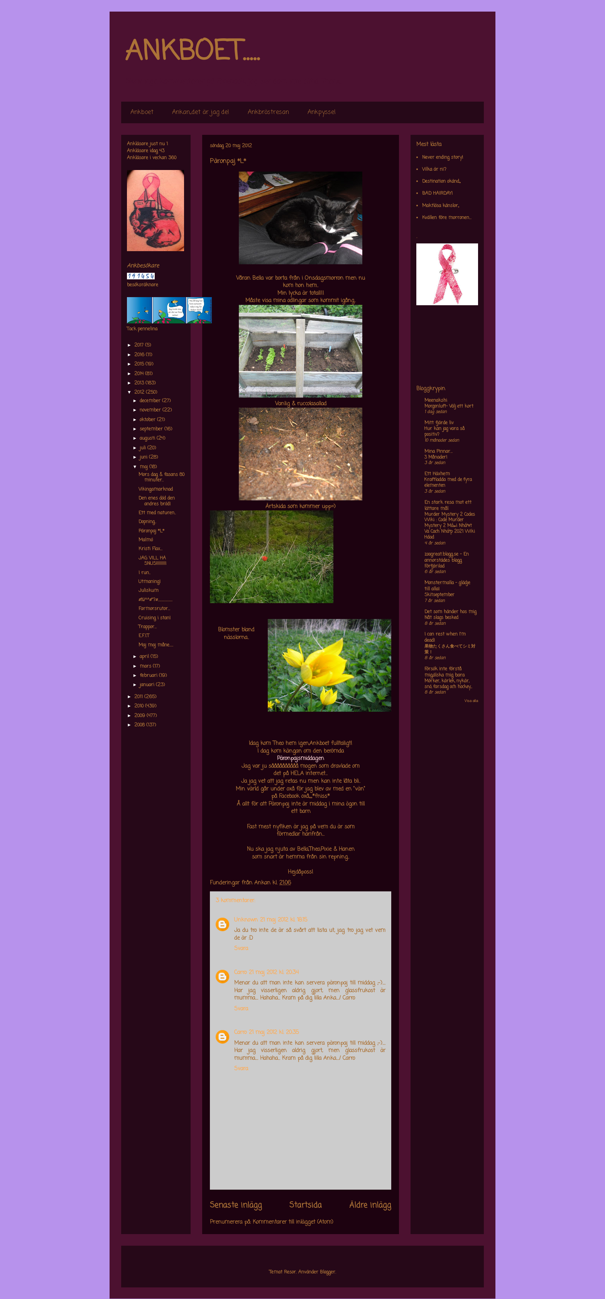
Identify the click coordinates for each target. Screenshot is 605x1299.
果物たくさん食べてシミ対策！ (449, 649)
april (145, 656)
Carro (240, 973)
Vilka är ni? (434, 169)
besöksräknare (142, 285)
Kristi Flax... (150, 549)
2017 (139, 345)
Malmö (146, 540)
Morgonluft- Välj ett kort (448, 406)
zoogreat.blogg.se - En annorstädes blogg (446, 557)
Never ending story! (442, 157)
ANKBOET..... (192, 52)
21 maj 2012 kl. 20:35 (274, 1033)
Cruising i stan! (155, 618)
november (151, 410)
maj (144, 467)
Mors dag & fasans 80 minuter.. (161, 477)
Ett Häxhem (437, 474)
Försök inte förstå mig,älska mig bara (444, 672)
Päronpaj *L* (151, 531)
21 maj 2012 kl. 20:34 (274, 973)
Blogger (327, 1272)
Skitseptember (439, 595)
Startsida (305, 1205)
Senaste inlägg (236, 1205)
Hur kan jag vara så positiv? (444, 431)
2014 (139, 374)
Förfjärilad (434, 566)
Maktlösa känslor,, (440, 205)
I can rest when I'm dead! (445, 637)
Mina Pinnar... (438, 451)
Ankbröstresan (268, 112)
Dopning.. (147, 522)
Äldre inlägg (370, 1205)
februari (149, 675)
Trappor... (148, 627)
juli (143, 448)
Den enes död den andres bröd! (157, 501)
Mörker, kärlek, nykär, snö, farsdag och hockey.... (448, 684)
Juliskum (149, 590)
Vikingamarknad (156, 489)
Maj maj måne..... (156, 645)
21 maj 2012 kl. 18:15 (283, 920)
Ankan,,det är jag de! (200, 112)
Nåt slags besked (441, 617)
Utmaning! (150, 581)
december (151, 401)
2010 (139, 706)
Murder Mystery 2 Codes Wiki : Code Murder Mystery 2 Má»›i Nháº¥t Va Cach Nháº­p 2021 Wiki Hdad (449, 526)
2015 (139, 364)
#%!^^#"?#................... (155, 600)
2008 (140, 725)
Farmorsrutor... (154, 608)
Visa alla (471, 701)
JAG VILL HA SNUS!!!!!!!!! (152, 561)
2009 (140, 715)
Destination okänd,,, (441, 181)
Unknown (246, 920)
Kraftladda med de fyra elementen (448, 482)
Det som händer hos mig (450, 612)
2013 (139, 383)
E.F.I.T (144, 635)
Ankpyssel (322, 112)
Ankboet (142, 112)
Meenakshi (435, 400)
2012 (140, 392)
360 (172, 158)
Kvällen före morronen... (446, 217)
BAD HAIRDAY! (437, 193)
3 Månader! (435, 457)
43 (161, 151)
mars (146, 666)
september (152, 429)
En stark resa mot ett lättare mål (447, 505)
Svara (241, 949)
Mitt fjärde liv (439, 423)
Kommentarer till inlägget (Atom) (293, 1222)
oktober (148, 420)
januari (148, 685)
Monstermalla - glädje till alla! (447, 586)
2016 (140, 355)
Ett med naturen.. (157, 513)
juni (144, 457)
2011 (139, 697)
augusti (148, 438)
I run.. (144, 573)
